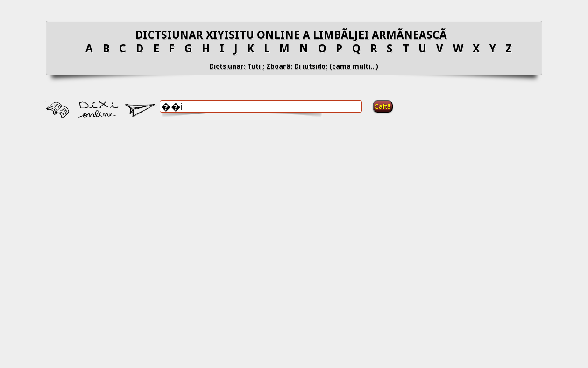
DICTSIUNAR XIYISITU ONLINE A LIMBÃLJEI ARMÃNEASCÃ (294, 35)
